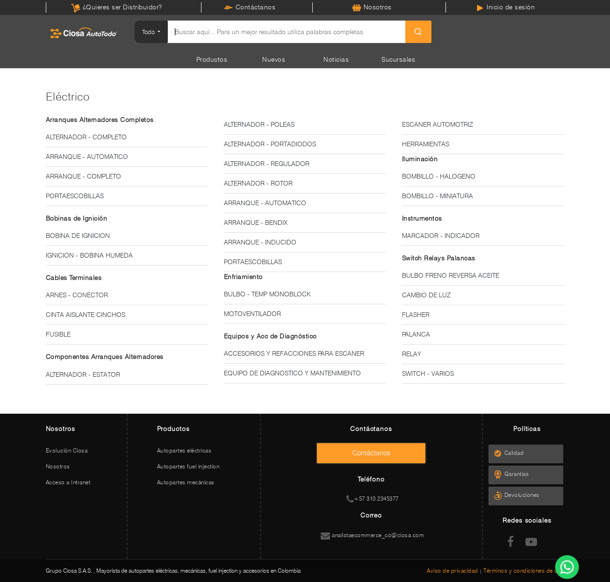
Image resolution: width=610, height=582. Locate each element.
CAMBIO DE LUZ (426, 295)
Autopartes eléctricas (184, 450)
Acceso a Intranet (68, 482)
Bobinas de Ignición (77, 218)
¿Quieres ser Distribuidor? (116, 7)
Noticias (336, 59)
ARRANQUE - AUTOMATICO (87, 156)
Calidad (517, 452)
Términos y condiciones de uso (524, 570)
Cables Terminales (74, 277)
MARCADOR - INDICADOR (441, 235)
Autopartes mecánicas (186, 482)
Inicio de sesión (505, 7)
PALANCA (416, 334)
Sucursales (398, 59)
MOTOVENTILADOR (252, 313)
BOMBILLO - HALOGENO (438, 176)
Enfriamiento (243, 276)
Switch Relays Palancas (438, 258)
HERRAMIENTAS (425, 144)
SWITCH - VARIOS (428, 373)
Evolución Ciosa (67, 450)
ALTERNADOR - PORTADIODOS (270, 144)
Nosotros (372, 7)
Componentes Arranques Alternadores (105, 356)
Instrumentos (422, 218)
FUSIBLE (58, 334)
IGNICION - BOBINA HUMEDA (89, 255)
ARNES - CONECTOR (77, 295)
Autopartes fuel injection (188, 466)
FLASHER (416, 314)
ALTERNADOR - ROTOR (258, 183)
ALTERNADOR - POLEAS (259, 124)
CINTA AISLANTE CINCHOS (85, 314)
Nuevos (273, 59)
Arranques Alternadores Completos (100, 119)
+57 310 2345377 (372, 498)
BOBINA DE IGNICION (78, 235)
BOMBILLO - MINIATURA (437, 196)
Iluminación (420, 159)
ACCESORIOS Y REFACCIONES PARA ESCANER (294, 353)
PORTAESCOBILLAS (75, 196)
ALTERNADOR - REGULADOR (266, 163)
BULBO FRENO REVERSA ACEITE (450, 275)
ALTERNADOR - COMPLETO (86, 137)
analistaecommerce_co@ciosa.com (372, 535)
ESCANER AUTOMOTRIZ (437, 124)
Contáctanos (249, 7)
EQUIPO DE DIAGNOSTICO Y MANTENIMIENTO (292, 373)
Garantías (519, 473)
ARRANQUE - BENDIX (255, 222)
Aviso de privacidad (453, 570)
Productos (212, 59)
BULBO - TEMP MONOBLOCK (267, 294)
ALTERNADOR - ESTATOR (83, 374)
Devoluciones (524, 494)
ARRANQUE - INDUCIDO (260, 242)
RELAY (411, 354)
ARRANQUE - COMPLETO (83, 176)
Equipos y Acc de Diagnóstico (270, 336)
